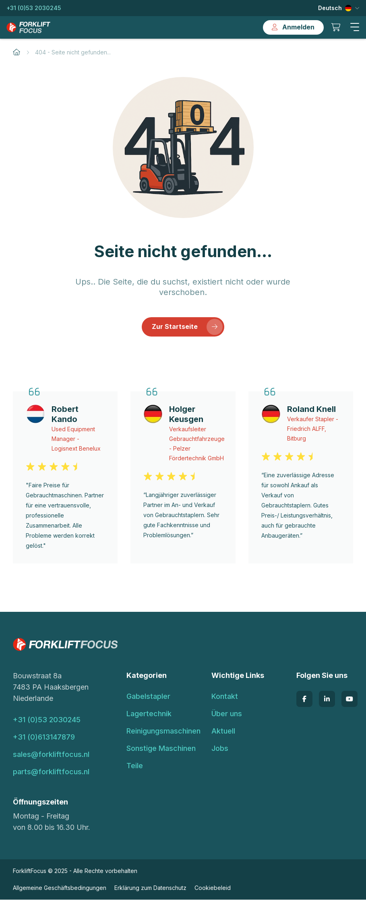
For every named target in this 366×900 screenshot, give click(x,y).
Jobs (219, 748)
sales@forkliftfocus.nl (51, 754)
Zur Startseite (187, 327)
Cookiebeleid (212, 888)
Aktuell (223, 731)
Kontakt (224, 696)
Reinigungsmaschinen (163, 731)
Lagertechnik (149, 714)
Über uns (226, 714)
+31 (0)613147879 (44, 737)
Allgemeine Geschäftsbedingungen (59, 888)
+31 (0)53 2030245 (33, 7)
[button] (355, 27)
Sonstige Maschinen (161, 748)
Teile (134, 766)
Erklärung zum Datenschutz (150, 888)
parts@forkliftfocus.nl (51, 772)
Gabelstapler (148, 696)
